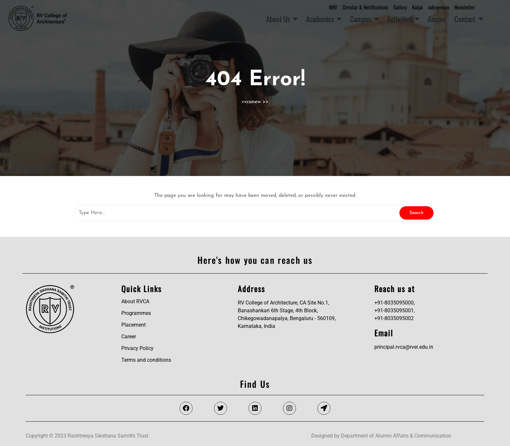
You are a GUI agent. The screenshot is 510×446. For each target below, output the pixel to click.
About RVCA (135, 301)
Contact (468, 19)
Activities (403, 19)
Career (128, 336)
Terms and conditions (146, 360)
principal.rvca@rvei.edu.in (403, 347)
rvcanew (251, 101)
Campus (364, 19)
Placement (133, 325)
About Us (282, 19)
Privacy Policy (137, 348)
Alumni (437, 18)
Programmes (136, 313)
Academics (324, 19)
